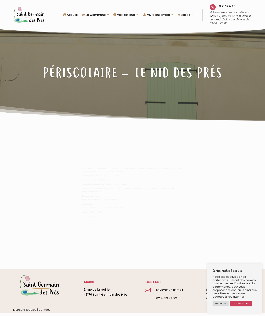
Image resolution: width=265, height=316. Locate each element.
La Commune (94, 15)
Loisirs (184, 15)
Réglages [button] (220, 303)
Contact (44, 310)
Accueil (70, 15)
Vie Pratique (124, 15)
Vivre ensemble (156, 15)
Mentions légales (24, 310)
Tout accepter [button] (241, 303)
